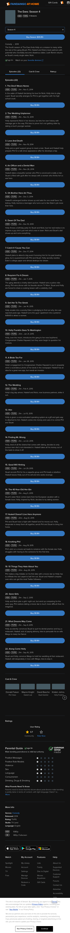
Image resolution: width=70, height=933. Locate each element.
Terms (54, 902)
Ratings (53, 71)
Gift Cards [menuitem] (53, 2)
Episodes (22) (15, 71)
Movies (8, 867)
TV (6, 871)
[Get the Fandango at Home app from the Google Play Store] (29, 848)
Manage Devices (24, 876)
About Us (57, 863)
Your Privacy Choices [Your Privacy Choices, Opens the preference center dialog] (25, 929)
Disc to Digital (42, 871)
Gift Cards (41, 882)
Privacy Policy (37, 904)
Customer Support (57, 875)
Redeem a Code (25, 883)
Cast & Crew (34, 71)
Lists (39, 863)
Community (29, 736)
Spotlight (9, 863)
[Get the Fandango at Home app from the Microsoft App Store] (44, 848)
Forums (56, 881)
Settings (24, 871)
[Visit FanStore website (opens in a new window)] (68, 2)
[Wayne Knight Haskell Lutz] (28, 698)
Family (39, 867)
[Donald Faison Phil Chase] (12, 698)
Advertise (57, 889)
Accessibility (58, 893)
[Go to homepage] (22, 4)
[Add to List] (63, 16)
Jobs (55, 897)
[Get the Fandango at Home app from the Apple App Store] (12, 848)
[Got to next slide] (64, 698)
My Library (25, 863)
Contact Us (57, 885)
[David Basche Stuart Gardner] (43, 698)
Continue (44, 929)
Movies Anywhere (41, 876)
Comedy (16, 813)
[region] (35, 915)
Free (7, 875)
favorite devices (35, 60)
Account (24, 867)
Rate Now (41, 736)
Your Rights (13, 909)
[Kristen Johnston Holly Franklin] (59, 698)
